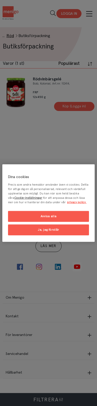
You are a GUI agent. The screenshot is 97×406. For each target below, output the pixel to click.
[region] (48, 203)
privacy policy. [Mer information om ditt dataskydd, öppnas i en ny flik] (76, 202)
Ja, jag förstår (48, 229)
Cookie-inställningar (28, 197)
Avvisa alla (48, 216)
